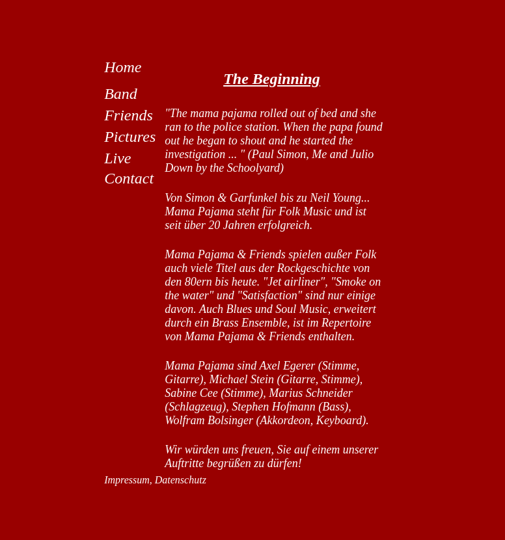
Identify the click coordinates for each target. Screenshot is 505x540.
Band (120, 93)
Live (117, 158)
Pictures (130, 136)
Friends (128, 115)
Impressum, (129, 479)
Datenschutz (180, 479)
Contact (129, 178)
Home (122, 67)
